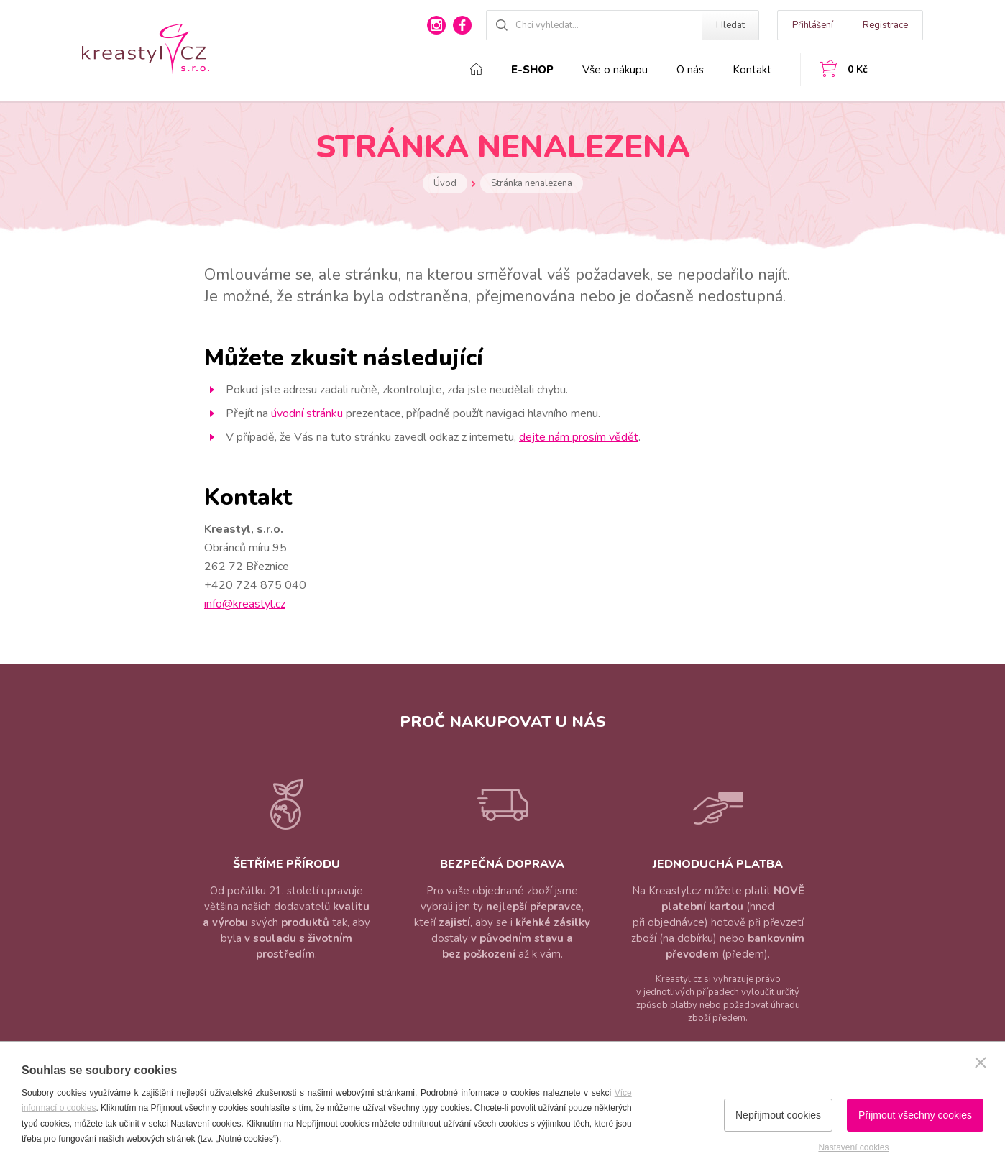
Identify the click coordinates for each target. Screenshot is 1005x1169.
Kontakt (752, 70)
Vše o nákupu (615, 70)
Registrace (885, 25)
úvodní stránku (307, 413)
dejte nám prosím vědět (578, 437)
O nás (690, 70)
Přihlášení (812, 25)
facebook (462, 25)
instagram (436, 25)
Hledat (730, 25)
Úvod (444, 183)
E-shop (532, 70)
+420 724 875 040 (255, 585)
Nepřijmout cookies (778, 1115)
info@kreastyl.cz (244, 604)
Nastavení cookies (853, 1147)
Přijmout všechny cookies (915, 1115)
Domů (476, 69)
